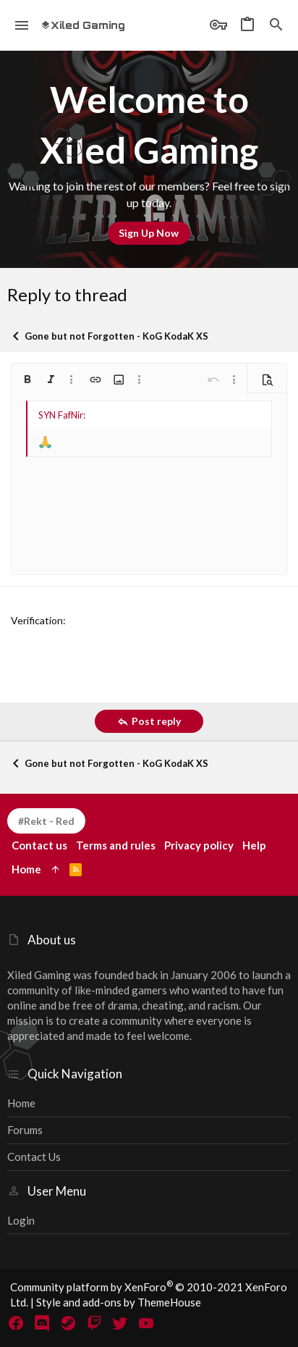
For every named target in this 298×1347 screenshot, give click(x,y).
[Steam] (68, 1323)
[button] (22, 25)
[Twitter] (120, 1323)
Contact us (34, 1156)
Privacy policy (199, 845)
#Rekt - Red (46, 821)
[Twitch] (94, 1323)
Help (254, 845)
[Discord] (42, 1323)
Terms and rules (116, 845)
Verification (37, 620)
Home (21, 1102)
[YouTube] (146, 1323)
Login (21, 1220)
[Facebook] (16, 1323)
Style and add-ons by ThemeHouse (118, 1302)
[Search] (276, 25)
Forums (25, 1129)
